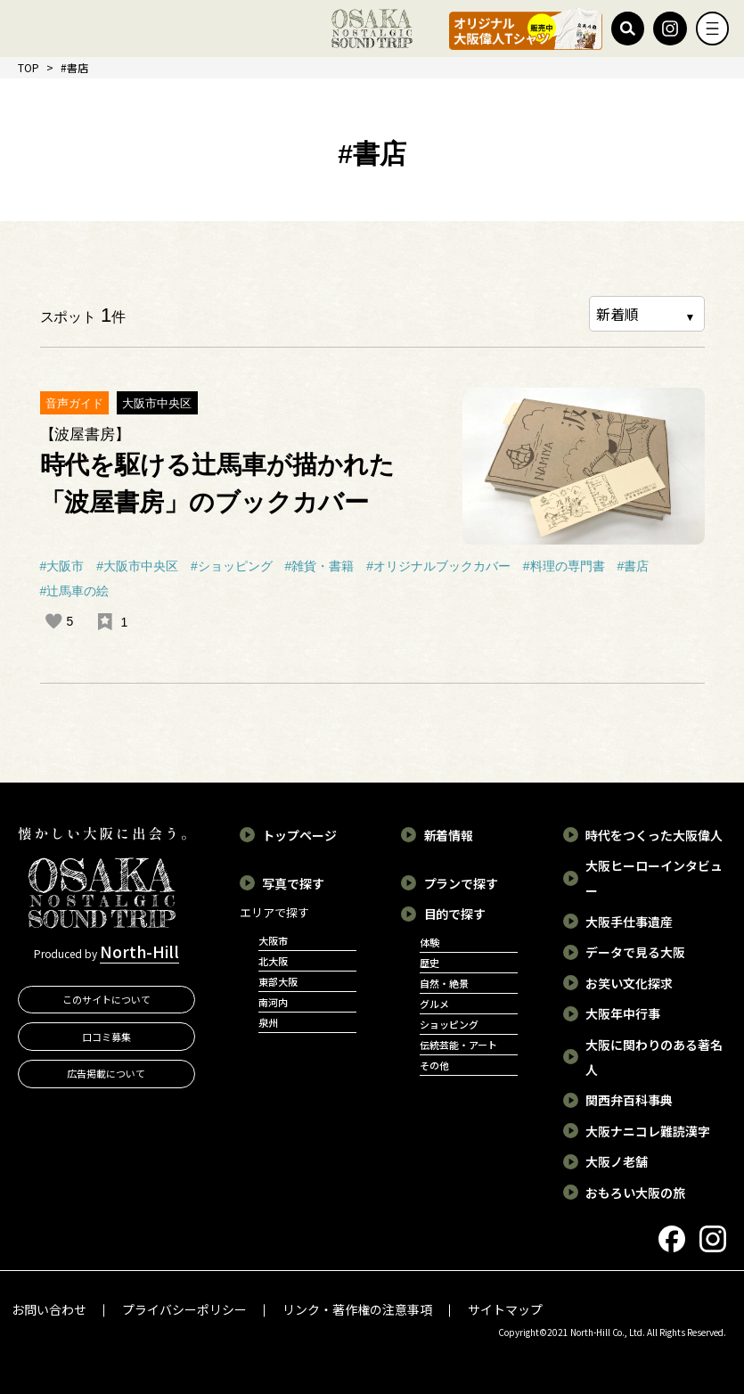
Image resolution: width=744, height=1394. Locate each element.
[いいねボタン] (53, 621)
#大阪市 (62, 566)
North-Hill (140, 952)
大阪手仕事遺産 (629, 922)
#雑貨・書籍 (320, 566)
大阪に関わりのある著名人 (654, 1057)
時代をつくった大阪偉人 (654, 835)
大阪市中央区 (157, 403)
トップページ (299, 835)
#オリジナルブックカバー (438, 566)
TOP (28, 67)
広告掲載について (106, 1074)
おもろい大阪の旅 (635, 1192)
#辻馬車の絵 (75, 591)
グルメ (434, 1003)
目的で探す (455, 913)
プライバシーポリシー (184, 1309)
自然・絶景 (444, 983)
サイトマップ (505, 1309)
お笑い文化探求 (629, 983)
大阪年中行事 (622, 1013)
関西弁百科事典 (629, 1100)
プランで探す (461, 883)
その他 (434, 1065)
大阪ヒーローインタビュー (654, 878)
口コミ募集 (106, 1036)
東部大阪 (278, 981)
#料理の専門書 (564, 566)
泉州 (268, 1022)
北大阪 (273, 961)
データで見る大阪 (635, 952)
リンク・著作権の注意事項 (357, 1309)
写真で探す (293, 883)
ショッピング (449, 1024)
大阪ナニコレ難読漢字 (647, 1131)
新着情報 (449, 835)
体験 (429, 942)
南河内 (273, 1002)
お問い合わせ (49, 1309)
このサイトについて (106, 999)
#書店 (633, 566)
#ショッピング (232, 566)
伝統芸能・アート (458, 1044)
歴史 (429, 962)
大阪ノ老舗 (616, 1161)
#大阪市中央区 (137, 566)
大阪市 (273, 940)
